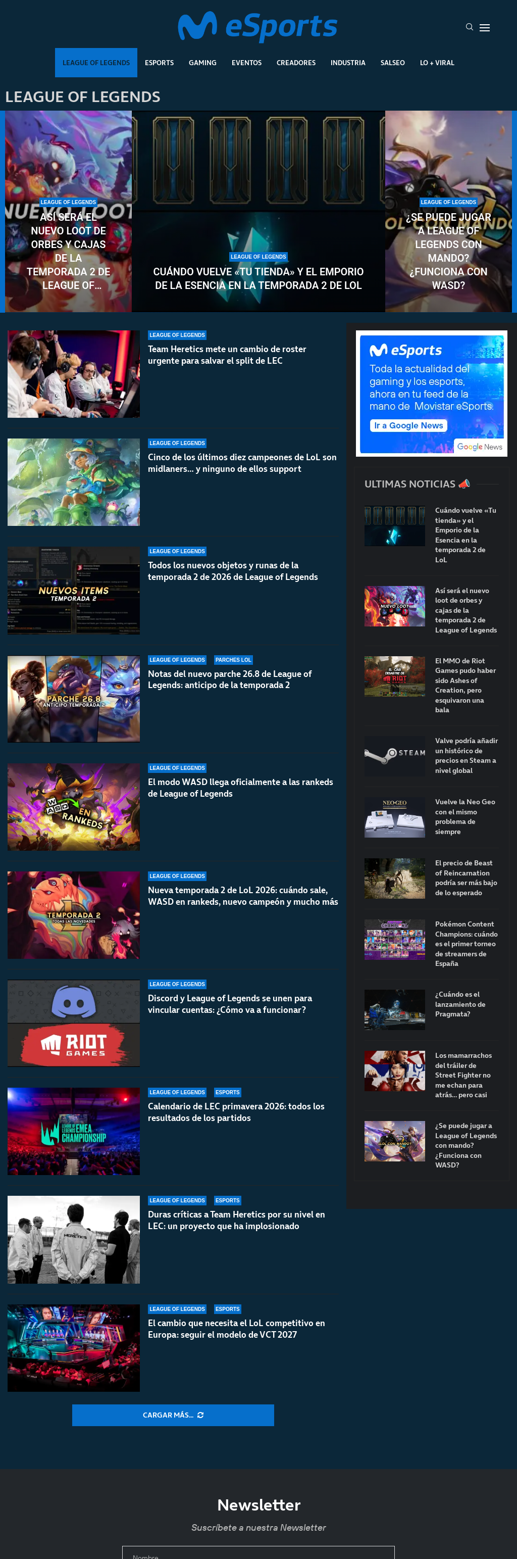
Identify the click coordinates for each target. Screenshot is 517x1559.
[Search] (469, 27)
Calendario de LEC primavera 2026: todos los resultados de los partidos (236, 1112)
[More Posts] (173, 1415)
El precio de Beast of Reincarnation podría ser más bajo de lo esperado (466, 878)
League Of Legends (96, 62)
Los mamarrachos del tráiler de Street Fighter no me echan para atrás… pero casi (463, 1075)
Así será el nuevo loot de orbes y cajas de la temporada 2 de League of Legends (69, 252)
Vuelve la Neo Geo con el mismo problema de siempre (465, 817)
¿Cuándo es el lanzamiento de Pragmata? (460, 1004)
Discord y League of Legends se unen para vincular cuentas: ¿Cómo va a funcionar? (230, 1004)
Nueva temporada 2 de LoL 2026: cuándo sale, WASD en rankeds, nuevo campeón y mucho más (243, 900)
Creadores (296, 62)
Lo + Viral (437, 62)
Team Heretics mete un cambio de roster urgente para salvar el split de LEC (227, 355)
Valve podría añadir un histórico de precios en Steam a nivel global (466, 755)
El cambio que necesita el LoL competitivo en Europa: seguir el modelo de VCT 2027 (236, 1329)
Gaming (203, 62)
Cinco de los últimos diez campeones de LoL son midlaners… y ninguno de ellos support (242, 463)
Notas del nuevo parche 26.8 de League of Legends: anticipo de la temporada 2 (230, 689)
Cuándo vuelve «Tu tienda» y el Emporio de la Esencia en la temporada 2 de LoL (258, 278)
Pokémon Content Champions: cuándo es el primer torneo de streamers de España (466, 943)
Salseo (393, 62)
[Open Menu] (485, 28)
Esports (159, 62)
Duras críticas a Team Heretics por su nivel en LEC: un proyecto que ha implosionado (236, 1220)
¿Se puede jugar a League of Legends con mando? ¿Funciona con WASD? (448, 251)
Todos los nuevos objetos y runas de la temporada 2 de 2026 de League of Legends (233, 572)
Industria (348, 62)
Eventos (247, 62)
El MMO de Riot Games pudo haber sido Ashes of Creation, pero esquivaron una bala (465, 685)
